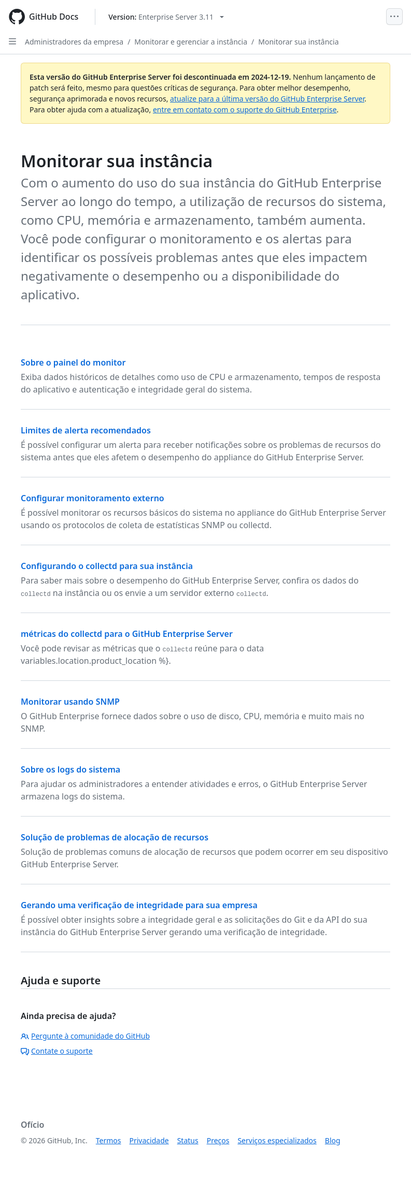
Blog (333, 1140)
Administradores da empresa (74, 42)
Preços (218, 1140)
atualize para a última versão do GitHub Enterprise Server (267, 99)
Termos (108, 1140)
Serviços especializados (276, 1140)
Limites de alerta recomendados (86, 430)
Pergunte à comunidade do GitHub (85, 1036)
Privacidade (149, 1140)
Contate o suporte (57, 1051)
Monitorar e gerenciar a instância (190, 42)
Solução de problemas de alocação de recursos (114, 837)
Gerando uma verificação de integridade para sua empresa (139, 905)
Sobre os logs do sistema (70, 769)
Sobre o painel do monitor (73, 362)
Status (188, 1140)
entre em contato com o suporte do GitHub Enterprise (245, 109)
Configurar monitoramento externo (92, 498)
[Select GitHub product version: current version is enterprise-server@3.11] (166, 17)
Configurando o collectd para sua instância (107, 566)
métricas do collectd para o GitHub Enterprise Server (127, 633)
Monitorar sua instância (298, 42)
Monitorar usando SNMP (70, 701)
